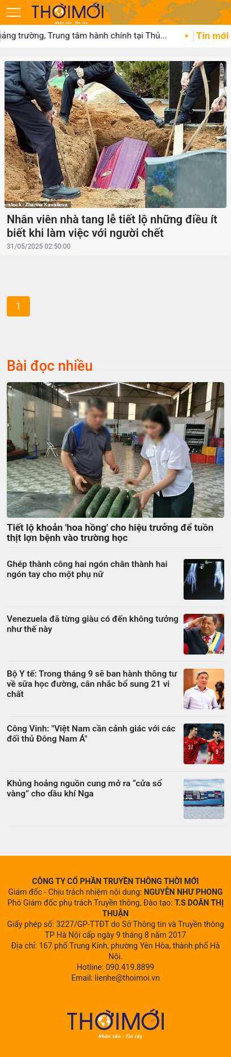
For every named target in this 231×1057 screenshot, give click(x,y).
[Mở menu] (14, 12)
